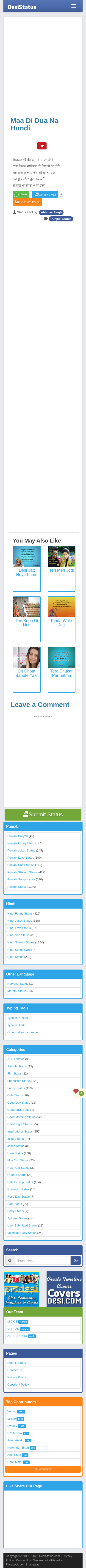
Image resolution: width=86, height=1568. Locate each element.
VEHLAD (13, 1329)
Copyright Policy (18, 1384)
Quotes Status (16, 1175)
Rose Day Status (18, 1196)
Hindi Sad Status (18, 935)
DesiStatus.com (49, 1556)
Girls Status (15, 1095)
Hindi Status (15, 957)
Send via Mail (45, 194)
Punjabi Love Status (20, 857)
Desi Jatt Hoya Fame (26, 572)
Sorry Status (15, 1211)
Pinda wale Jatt (61, 623)
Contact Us (14, 1370)
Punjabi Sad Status (20, 865)
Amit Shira (14, 1455)
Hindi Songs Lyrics (19, 949)
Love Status (15, 1153)
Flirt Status (14, 1073)
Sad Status (14, 1204)
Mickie (11, 1418)
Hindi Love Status (19, 928)
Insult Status (15, 1139)
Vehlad (12, 1411)
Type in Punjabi (17, 1018)
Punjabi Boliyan (17, 836)
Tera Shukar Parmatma (61, 673)
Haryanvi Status (17, 983)
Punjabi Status (61, 218)
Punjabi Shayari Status (22, 872)
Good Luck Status (19, 1109)
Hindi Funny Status (20, 913)
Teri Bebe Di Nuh (27, 623)
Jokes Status (15, 1146)
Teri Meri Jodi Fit (61, 572)
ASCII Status (15, 1059)
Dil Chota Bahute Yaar (27, 673)
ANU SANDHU (17, 1336)
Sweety (12, 1425)
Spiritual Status (17, 1218)
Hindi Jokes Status (19, 920)
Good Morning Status (21, 1117)
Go (75, 1260)
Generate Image (27, 202)
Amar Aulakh (15, 1440)
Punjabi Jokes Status (21, 850)
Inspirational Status (20, 1131)
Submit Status (16, 1362)
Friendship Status (19, 1081)
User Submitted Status (22, 1225)
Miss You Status (18, 1160)
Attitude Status (17, 1066)
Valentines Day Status (21, 1233)
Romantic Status (18, 1189)
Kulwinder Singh (18, 1447)
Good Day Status (18, 1102)
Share (23, 194)
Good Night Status (19, 1124)
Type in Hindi (16, 1025)
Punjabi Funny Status (21, 843)
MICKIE (12, 1321)
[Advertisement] (43, 67)
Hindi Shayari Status (20, 942)
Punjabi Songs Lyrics (21, 879)
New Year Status (18, 1167)
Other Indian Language (22, 1032)
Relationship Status (20, 1182)
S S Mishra (14, 1433)
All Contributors (42, 1469)
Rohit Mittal (14, 1462)
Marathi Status (17, 991)
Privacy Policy (16, 1377)
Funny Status (16, 1088)
